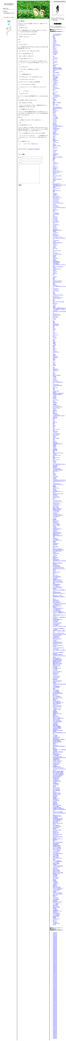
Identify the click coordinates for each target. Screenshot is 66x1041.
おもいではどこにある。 (57, 175)
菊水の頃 (54, 123)
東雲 (54, 103)
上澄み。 (54, 247)
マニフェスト (55, 734)
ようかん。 (55, 115)
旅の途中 (54, 99)
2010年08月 (55, 938)
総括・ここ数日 (56, 434)
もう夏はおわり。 (56, 543)
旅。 (54, 499)
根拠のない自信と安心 (57, 509)
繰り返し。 (55, 541)
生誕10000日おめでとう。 (57, 579)
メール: (19, 160)
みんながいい (55, 919)
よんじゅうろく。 (56, 199)
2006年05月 (55, 996)
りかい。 (54, 354)
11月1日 (54, 526)
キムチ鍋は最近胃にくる (57, 642)
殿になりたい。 (56, 695)
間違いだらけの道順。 (57, 102)
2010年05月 (55, 941)
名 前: (19, 157)
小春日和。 (55, 478)
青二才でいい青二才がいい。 (58, 645)
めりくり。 (55, 226)
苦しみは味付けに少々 (57, 668)
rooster (54, 292)
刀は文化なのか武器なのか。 (58, 469)
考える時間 (55, 922)
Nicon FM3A (55, 881)
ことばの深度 (55, 476)
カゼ (54, 426)
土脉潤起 (54, 376)
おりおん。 (55, 255)
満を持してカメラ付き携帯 (58, 872)
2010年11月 (55, 934)
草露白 (54, 437)
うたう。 (54, 208)
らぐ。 (54, 251)
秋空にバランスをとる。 (57, 638)
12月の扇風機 (55, 76)
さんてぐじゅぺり (56, 429)
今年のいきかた (56, 620)
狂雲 (54, 299)
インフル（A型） (56, 511)
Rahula (54, 139)
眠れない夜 (55, 796)
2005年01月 (55, 1014)
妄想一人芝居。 (56, 104)
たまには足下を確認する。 (58, 721)
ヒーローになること (56, 676)
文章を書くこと (56, 794)
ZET (53, 327)
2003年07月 (55, 1033)
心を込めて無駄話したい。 (58, 619)
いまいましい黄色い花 (57, 889)
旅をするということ (56, 601)
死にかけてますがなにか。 (58, 297)
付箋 (54, 274)
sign (53, 98)
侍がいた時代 (55, 821)
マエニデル (55, 707)
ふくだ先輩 (55, 147)
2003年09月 (55, 1031)
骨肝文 (54, 542)
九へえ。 (54, 440)
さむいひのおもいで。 (57, 268)
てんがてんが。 (56, 356)
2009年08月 (55, 951)
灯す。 (54, 215)
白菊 (54, 278)
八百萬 (54, 141)
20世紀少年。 (55, 357)
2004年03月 (55, 1024)
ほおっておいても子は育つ (58, 842)
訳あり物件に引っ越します (58, 818)
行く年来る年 (55, 621)
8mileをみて (55, 868)
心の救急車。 (55, 193)
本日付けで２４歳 (56, 871)
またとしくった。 (56, 502)
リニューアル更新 (56, 788)
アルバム (54, 518)
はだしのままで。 (56, 94)
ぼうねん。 (55, 227)
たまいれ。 (55, 70)
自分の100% (55, 653)
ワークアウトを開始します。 (58, 611)
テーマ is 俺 (55, 898)
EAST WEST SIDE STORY (57, 108)
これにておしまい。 (56, 35)
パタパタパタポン (56, 390)
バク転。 (54, 396)
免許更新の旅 (55, 817)
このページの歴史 (56, 851)
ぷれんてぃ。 (55, 62)
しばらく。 (55, 100)
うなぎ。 (54, 365)
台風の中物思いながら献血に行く (59, 739)
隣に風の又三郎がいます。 (58, 535)
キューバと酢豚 (56, 806)
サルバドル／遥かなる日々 (58, 836)
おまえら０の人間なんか (57, 671)
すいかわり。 (55, 84)
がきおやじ (55, 801)
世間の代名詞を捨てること (58, 443)
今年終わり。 (55, 402)
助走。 (54, 358)
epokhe (54, 556)
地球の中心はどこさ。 (57, 190)
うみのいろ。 (55, 53)
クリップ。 (55, 121)
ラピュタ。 (55, 122)
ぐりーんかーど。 (56, 290)
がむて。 (54, 293)
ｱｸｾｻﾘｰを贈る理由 (56, 825)
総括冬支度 (55, 417)
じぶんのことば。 (56, 405)
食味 (54, 412)
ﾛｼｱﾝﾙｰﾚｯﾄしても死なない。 (58, 888)
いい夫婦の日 (55, 882)
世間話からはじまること (57, 713)
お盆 (54, 333)
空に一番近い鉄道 (56, 737)
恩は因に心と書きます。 (57, 528)
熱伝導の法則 (55, 844)
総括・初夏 (55, 450)
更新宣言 (54, 891)
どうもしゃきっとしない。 (58, 501)
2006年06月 (55, 994)
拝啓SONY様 (55, 431)
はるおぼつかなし (56, 677)
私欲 (54, 430)
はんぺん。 (55, 243)
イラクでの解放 (56, 855)
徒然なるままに (56, 854)
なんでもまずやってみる (57, 834)
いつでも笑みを (56, 585)
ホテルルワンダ (56, 689)
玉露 (54, 279)
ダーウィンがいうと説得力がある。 (59, 617)
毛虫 (54, 300)
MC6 (54, 265)
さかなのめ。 (55, 219)
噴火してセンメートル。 (57, 197)
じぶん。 (54, 473)
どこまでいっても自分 (57, 829)
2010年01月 (55, 946)
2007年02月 (55, 985)
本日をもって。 (56, 704)
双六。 (54, 146)
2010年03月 (55, 943)
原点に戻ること (56, 799)
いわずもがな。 (56, 80)
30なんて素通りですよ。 (57, 550)
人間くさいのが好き (56, 870)
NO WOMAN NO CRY (57, 807)
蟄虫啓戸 (54, 486)
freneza (54, 345)
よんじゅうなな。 (56, 198)
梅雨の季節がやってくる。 (58, 901)
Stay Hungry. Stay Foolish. (57, 548)
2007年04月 (55, 983)
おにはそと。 (55, 205)
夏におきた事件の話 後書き (58, 771)
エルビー (54, 43)
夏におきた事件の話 (56, 776)
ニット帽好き (55, 909)
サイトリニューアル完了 (57, 622)
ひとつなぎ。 (55, 248)
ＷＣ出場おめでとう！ (57, 781)
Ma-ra (54, 138)
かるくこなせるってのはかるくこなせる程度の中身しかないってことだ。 (59, 481)
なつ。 (54, 330)
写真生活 (54, 880)
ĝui (53, 331)
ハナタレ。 (55, 233)
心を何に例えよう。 (56, 565)
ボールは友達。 (56, 577)
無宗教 (54, 425)
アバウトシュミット (56, 902)
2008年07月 (55, 966)
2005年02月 (55, 1013)
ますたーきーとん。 (56, 188)
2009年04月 (55, 956)
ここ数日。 (55, 40)
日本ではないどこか (56, 780)
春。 (54, 363)
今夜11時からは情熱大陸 (57, 394)
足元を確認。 (55, 442)
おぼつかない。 (56, 209)
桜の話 (54, 859)
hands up (54, 144)
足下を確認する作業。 (57, 592)
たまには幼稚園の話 (56, 686)
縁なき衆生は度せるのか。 (58, 242)
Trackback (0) (37, 149)
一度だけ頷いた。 (56, 263)
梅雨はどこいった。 (56, 457)
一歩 (54, 547)
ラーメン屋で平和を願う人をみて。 (59, 464)
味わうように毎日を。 (57, 375)
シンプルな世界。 (56, 213)
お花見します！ (56, 673)
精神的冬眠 (55, 711)
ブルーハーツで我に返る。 (58, 893)
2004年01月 (55, 1026)
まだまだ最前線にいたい (57, 659)
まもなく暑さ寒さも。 (57, 602)
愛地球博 (54, 731)
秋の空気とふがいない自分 (58, 730)
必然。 (54, 340)
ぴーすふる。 (55, 252)
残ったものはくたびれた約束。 (58, 301)
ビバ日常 (54, 646)
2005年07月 (55, 1007)
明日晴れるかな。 (56, 369)
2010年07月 (55, 939)
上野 (54, 174)
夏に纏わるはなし (56, 777)
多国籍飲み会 (55, 712)
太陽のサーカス (56, 323)
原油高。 (54, 474)
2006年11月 (55, 989)
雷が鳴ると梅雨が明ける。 (58, 562)
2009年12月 (55, 947)
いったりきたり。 (56, 206)
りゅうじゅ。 (55, 218)
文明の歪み (55, 885)
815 (53, 92)
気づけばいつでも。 (56, 172)
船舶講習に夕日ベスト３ (57, 910)
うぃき (54, 304)
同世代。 (54, 569)
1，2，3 (54, 135)
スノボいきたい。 (56, 890)
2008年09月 (55, 964)
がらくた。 (55, 573)
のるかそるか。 (56, 163)
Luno (54, 335)
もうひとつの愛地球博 (57, 726)
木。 (54, 161)
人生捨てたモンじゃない (57, 892)
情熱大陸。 (55, 397)
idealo (54, 347)
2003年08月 (55, 1032)
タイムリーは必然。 (56, 524)
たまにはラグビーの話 (57, 705)
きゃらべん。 (55, 315)
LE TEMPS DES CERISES (57, 385)
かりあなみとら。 (56, 224)
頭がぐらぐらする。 (56, 525)
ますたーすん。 (56, 258)
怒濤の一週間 (55, 724)
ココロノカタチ (56, 784)
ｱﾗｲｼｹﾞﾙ (54, 879)
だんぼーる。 (55, 273)
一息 (54, 223)
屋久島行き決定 (56, 764)
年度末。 (54, 180)
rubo (53, 302)
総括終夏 (54, 444)
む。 (54, 320)
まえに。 (54, 475)
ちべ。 (54, 386)
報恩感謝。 (55, 404)
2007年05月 (55, 982)
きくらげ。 (55, 432)
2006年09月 (55, 991)
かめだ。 (54, 241)
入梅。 (54, 460)
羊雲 (54, 101)
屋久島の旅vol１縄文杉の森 (58, 751)
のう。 (54, 189)
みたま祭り (55, 765)
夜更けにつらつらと (56, 664)
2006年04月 (55, 997)
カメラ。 (54, 66)
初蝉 (54, 451)
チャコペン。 (55, 49)
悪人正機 (54, 461)
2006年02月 (55, 999)
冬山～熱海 (55, 876)
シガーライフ (55, 670)
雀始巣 (54, 485)
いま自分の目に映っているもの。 (59, 415)
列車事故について (56, 798)
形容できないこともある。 (58, 595)
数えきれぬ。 (55, 52)
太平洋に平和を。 (56, 553)
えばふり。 (55, 348)
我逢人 (54, 688)
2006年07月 (55, 993)
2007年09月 (55, 977)
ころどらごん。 (56, 334)
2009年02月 (55, 958)
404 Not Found (55, 140)
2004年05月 (55, 1022)
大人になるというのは (57, 826)
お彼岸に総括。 (56, 546)
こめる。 (54, 537)
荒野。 (54, 75)
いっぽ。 (54, 319)
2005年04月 (55, 1010)
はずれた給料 (55, 905)
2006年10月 (55, 990)
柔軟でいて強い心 (56, 716)
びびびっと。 (55, 270)
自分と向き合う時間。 (57, 576)
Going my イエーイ (56, 918)
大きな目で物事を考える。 (58, 819)
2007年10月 (55, 976)
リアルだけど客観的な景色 (58, 865)
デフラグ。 (55, 517)
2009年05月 (55, 955)
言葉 (54, 389)
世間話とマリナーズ (56, 681)
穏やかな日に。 (56, 465)
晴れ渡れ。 (55, 79)
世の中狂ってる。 (56, 832)
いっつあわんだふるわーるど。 (58, 567)
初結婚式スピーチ (56, 873)
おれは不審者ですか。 (57, 532)
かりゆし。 (55, 131)
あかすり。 (55, 350)
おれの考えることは (56, 846)
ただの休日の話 (56, 636)
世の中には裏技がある (57, 703)
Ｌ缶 (54, 192)
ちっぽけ (54, 344)
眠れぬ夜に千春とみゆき (57, 660)
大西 (54, 840)
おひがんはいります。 (57, 483)
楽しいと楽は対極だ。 (57, 696)
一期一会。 (55, 81)
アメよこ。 (55, 403)
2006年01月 (55, 1000)
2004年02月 (55, 1025)
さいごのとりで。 (56, 414)
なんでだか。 (55, 97)
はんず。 (54, 570)
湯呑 (54, 71)
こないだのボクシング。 (57, 540)
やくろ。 (54, 176)
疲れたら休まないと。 (57, 605)
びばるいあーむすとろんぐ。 (58, 515)
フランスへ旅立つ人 (56, 914)
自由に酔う (55, 797)
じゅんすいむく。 (56, 487)
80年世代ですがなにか (57, 657)
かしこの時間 (55, 118)
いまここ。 (55, 398)
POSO (54, 441)
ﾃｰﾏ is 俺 (54, 785)
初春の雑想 (55, 679)
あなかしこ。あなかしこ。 (58, 580)
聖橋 (54, 191)
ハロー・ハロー (56, 384)
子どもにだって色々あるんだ (58, 767)
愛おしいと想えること (57, 720)
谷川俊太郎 (55, 544)
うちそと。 (55, 120)
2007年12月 (55, 974)
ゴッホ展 (54, 54)
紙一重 (54, 155)
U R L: (19, 162)
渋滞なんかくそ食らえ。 (57, 706)
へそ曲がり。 (55, 527)
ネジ (54, 105)
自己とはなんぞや (56, 789)
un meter (54, 269)
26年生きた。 (55, 618)
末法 (54, 346)
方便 (54, 341)
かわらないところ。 (56, 459)
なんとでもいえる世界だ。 (58, 156)
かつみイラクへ (56, 852)
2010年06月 (55, 940)
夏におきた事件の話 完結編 (58, 772)
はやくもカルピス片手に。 (58, 587)
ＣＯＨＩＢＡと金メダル (57, 680)
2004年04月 (55, 1023)
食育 (54, 574)
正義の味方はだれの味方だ (58, 654)
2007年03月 (55, 984)
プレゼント (55, 370)
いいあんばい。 (56, 153)
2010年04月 (55, 942)
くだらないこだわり (56, 763)
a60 (53, 291)
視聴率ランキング (56, 738)
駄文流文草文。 (56, 557)
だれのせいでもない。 (57, 145)
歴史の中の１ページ (56, 792)
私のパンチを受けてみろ (57, 179)
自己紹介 (54, 924)
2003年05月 (55, 1035)
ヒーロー (54, 177)
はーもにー (55, 47)
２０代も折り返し (56, 687)
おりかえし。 (55, 87)
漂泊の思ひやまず (56, 128)
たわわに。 (55, 225)
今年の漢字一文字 (56, 510)
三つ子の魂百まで (56, 915)
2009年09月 (55, 950)
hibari (54, 374)
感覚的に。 (55, 606)
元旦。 (54, 37)
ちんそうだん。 (56, 575)
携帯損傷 (54, 917)
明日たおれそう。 (56, 906)
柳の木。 (54, 65)
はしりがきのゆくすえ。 (57, 253)
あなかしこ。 (55, 285)
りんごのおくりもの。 (57, 250)
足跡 (54, 322)
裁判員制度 (55, 413)
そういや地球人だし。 (57, 609)
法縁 (54, 421)
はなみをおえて (56, 672)
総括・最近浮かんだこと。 (58, 491)
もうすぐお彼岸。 (56, 438)
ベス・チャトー (56, 399)
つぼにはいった (56, 883)
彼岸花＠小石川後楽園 (57, 67)
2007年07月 (55, 980)
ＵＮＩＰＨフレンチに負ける (58, 652)
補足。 (54, 36)
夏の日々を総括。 (56, 559)
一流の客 (54, 782)
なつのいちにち (56, 648)
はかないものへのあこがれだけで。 (59, 207)
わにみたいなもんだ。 (57, 45)
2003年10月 (55, 1030)
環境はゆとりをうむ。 (57, 815)
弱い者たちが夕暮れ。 (57, 314)
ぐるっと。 (55, 332)
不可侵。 (54, 259)
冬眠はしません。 (56, 534)
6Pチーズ (54, 477)
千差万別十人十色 (56, 637)
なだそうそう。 (56, 110)
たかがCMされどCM (56, 610)
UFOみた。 (55, 453)
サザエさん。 (55, 416)
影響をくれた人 (56, 856)
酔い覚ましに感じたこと (57, 508)
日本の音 (54, 640)
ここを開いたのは (56, 923)
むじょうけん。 (56, 495)
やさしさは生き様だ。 (57, 468)
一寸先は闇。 (55, 629)
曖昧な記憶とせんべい (57, 662)
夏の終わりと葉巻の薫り (57, 741)
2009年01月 (55, 959)
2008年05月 (55, 968)
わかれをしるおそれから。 (58, 280)
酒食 (54, 439)
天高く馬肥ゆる (56, 538)
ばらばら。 (55, 111)
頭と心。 (54, 492)
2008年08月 (55, 965)
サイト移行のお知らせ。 (57, 34)
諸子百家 (54, 168)
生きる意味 (55, 303)
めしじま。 (55, 379)
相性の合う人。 (56, 154)
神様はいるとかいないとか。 (58, 452)
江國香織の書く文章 (56, 766)
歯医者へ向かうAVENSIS (57, 663)
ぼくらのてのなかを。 (57, 107)
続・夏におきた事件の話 (57, 775)
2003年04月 (55, 1036)
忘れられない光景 (56, 907)
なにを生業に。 (56, 529)
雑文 (54, 456)
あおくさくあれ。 (56, 520)
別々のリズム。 (56, 222)
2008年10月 (55, 963)
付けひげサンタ (56, 877)
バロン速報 (55, 669)
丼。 (54, 63)
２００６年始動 (56, 690)
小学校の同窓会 (56, 899)
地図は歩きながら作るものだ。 (58, 393)
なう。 (54, 164)
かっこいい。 (55, 313)
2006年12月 (55, 988)
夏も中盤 (54, 445)
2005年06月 (55, 1008)
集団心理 (54, 828)
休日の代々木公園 (56, 623)
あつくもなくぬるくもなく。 (58, 493)
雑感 (54, 458)
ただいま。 (55, 448)
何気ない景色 (55, 698)
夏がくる (54, 791)
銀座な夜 (54, 714)
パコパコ (54, 377)
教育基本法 (55, 839)
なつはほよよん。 (56, 351)
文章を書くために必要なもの (58, 808)
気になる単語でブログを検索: (9, 17)
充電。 (54, 583)
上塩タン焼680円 (56, 72)
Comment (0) (31, 149)
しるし (54, 420)
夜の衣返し (55, 467)
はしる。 (54, 151)
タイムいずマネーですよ (57, 756)
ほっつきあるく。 (56, 214)
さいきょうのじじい (56, 74)
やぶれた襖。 (55, 78)
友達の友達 (55, 521)
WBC (54, 367)
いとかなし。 (55, 51)
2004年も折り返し (56, 843)
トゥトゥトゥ (55, 57)
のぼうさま (55, 422)
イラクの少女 (55, 897)
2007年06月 (55, 981)
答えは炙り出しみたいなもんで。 (59, 568)
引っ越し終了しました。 (57, 816)
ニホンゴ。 (55, 276)
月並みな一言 (55, 833)
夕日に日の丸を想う (56, 820)
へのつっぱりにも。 (56, 407)
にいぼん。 (55, 114)
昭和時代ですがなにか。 (57, 533)
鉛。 (54, 73)
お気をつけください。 (57, 503)
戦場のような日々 (56, 916)
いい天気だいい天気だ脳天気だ (58, 628)
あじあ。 (54, 257)
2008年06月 (55, 967)
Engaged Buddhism (56, 261)
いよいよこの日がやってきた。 (58, 647)
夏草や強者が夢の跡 (56, 584)
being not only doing (56, 262)
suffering (54, 256)
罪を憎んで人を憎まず (57, 793)
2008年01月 (55, 973)
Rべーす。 (55, 119)
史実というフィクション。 (58, 171)
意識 (54, 388)
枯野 (54, 210)
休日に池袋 (55, 911)
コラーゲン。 (55, 165)
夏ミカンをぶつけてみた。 (58, 406)
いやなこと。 (55, 512)
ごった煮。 (55, 130)
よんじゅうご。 (56, 200)
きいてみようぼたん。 (57, 298)
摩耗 (54, 326)
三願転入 (54, 342)
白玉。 (54, 113)
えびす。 (54, 373)
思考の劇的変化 (56, 783)
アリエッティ (55, 91)
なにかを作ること (56, 800)
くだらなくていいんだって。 (58, 484)
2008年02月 (55, 972)
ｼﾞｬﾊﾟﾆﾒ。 (55, 558)
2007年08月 (55, 979)
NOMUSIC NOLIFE (56, 725)
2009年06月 (55, 954)
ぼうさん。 (55, 336)
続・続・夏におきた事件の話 (58, 773)
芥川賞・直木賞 (56, 869)
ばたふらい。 (55, 216)
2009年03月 (55, 957)
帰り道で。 (55, 173)
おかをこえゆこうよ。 (57, 183)
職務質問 (54, 519)
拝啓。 (54, 136)
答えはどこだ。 (56, 835)
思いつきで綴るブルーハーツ (58, 702)
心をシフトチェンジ (56, 860)
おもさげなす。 (56, 167)
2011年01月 (55, 932)
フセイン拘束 (55, 878)
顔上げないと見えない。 (57, 838)
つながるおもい (56, 722)
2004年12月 (55, 1015)
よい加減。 (55, 490)
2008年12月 (55, 960)
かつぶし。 (55, 337)
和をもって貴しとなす (57, 848)
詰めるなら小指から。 (57, 566)
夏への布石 (55, 900)
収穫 (54, 46)
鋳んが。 (54, 89)
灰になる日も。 (56, 235)
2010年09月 (55, 937)
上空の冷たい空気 (56, 719)
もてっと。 (55, 137)
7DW (54, 56)
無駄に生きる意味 (56, 863)
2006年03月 (55, 998)
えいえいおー (55, 310)
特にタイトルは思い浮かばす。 (58, 549)
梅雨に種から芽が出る (57, 661)
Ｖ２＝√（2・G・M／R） (57, 236)
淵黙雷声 (54, 231)
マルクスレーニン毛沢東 (57, 811)
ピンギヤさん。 (56, 129)
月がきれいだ (55, 742)
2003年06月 (55, 1034)
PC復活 (54, 447)
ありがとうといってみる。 (58, 697)
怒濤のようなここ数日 (57, 805)
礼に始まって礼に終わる (57, 760)
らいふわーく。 (56, 232)
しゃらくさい (55, 639)
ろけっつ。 (55, 127)
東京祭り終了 (55, 715)
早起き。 (54, 329)
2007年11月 (55, 975)
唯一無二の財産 (56, 827)
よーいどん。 (55, 58)
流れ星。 (54, 267)
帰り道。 (54, 112)
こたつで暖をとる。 (56, 516)
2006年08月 (55, 992)
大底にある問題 (56, 600)
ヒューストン (55, 387)
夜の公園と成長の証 (56, 740)
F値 (53, 424)
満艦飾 (54, 355)
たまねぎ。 (55, 83)
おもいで (54, 498)
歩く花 (54, 39)
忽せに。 (54, 277)
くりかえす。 (55, 555)
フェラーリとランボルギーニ (58, 202)
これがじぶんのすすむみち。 (58, 294)
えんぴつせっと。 (56, 288)
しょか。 (54, 462)
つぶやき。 (55, 162)
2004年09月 (55, 1018)
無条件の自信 (55, 729)
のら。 (54, 143)
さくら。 (54, 362)
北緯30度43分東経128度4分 (58, 693)
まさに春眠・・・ (56, 470)
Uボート (54, 824)
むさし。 (54, 318)
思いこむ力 (55, 694)
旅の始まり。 (55, 260)
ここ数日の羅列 (56, 755)
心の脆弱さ (55, 864)
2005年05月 (55, 1009)
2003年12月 (55, 1027)
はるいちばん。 (56, 380)
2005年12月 (55, 1001)
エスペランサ (55, 64)
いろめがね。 (55, 150)
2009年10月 (55, 949)
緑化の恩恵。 (55, 466)
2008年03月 (55, 971)
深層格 (54, 132)
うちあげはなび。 (56, 240)
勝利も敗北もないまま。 (57, 230)
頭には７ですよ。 (56, 234)
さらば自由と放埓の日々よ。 (58, 126)
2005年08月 (55, 1006)
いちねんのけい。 (56, 504)
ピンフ (54, 328)
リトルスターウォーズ (57, 500)
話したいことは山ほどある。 (58, 266)
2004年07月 (55, 1019)
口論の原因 (55, 723)
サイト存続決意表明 (56, 790)
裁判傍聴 (54, 908)
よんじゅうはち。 (56, 196)
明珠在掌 (54, 588)
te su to (54, 166)
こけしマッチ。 (56, 142)
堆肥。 (54, 321)
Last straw (54, 578)
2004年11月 (55, 1016)
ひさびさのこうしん (56, 665)
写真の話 (54, 682)
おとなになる (55, 678)
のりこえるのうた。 (56, 88)
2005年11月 (55, 1002)
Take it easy (55, 837)
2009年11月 (55, 948)
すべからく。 (55, 244)
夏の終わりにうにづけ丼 (57, 643)
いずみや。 (55, 378)
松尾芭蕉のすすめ (56, 759)
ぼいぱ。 (54, 48)
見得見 (54, 93)
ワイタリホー (55, 644)
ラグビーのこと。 (56, 44)
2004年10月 (55, 1017)
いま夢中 (54, 710)
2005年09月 (55, 1005)
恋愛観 (54, 743)
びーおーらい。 (56, 289)
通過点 (54, 343)
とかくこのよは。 (56, 201)
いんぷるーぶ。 (56, 82)
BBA (54, 159)
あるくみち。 (55, 217)
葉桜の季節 (55, 802)
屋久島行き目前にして (57, 754)
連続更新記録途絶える (57, 845)
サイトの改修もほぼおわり (58, 853)
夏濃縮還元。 (55, 449)
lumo (54, 349)
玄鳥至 (54, 359)
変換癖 (54, 699)
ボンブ (54, 152)
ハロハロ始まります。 (57, 586)
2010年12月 (55, 933)
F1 (53, 545)
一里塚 (54, 38)
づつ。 (54, 181)
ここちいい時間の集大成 (57, 861)
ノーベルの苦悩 (56, 862)
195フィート (55, 368)
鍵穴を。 (54, 109)
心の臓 (54, 305)
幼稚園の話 (55, 494)
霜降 (54, 423)
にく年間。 (55, 395)
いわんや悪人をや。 (56, 433)
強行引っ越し (55, 894)
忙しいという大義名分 (57, 847)
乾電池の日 (55, 884)
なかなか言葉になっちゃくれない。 (59, 264)
